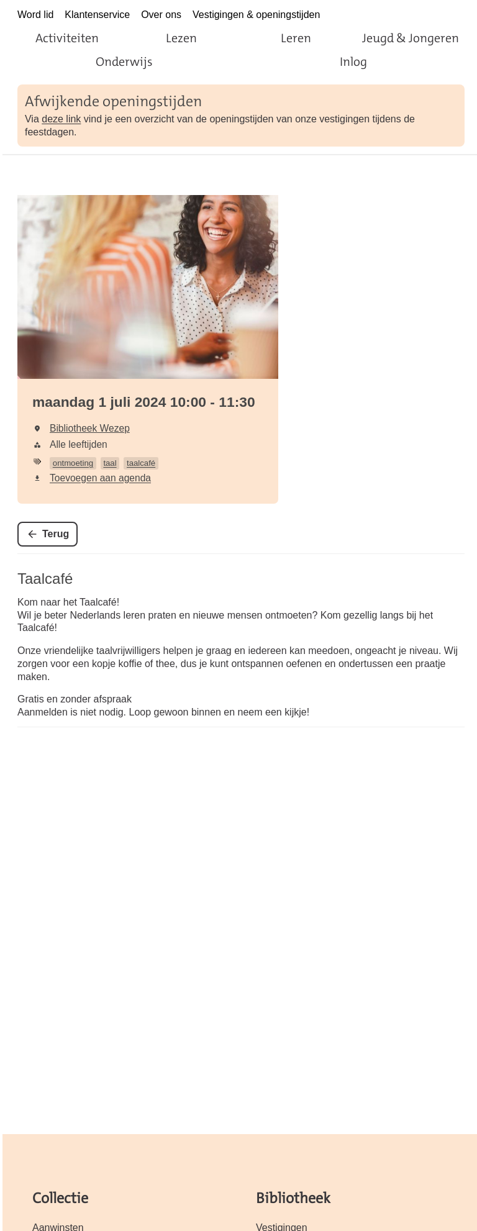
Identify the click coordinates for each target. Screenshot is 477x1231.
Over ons (161, 14)
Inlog (353, 61)
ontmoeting (73, 463)
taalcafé (141, 463)
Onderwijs (124, 61)
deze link (61, 119)
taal (109, 463)
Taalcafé (45, 578)
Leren (296, 38)
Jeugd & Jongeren (410, 38)
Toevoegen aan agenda (100, 478)
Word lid (35, 14)
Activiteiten (67, 38)
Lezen (181, 38)
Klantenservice (97, 14)
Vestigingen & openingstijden (256, 14)
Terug (55, 534)
